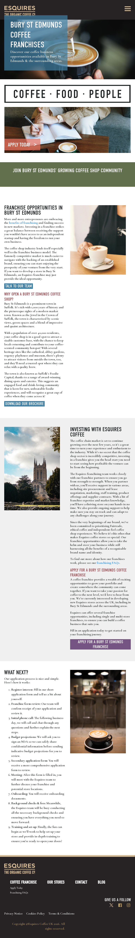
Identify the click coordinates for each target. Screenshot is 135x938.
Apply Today (16, 887)
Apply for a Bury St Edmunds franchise (100, 644)
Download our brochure (24, 403)
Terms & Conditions (61, 913)
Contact (81, 882)
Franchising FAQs (19, 892)
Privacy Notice (13, 913)
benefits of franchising (23, 223)
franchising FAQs (108, 563)
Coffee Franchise (23, 882)
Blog (101, 882)
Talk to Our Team (18, 286)
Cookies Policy (35, 913)
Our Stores (56, 882)
